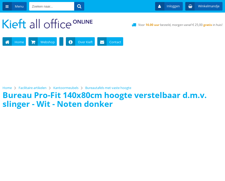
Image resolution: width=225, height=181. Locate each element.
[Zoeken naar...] (79, 6)
